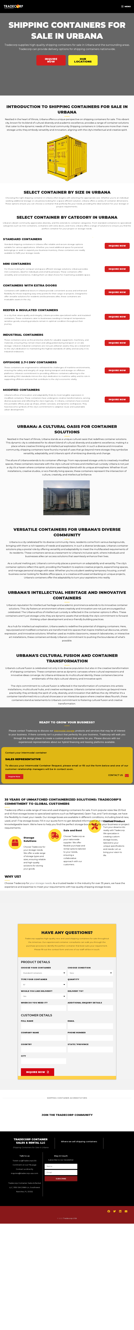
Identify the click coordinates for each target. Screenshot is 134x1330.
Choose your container (36, 968)
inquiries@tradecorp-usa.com (24, 1173)
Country (26, 1044)
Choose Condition (79, 968)
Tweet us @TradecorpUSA (25, 1161)
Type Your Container (34, 979)
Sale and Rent (72, 830)
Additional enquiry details (85, 1003)
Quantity (73, 979)
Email (71, 1021)
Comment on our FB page (25, 1165)
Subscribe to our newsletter (61, 1160)
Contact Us (115, 775)
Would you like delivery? (36, 991)
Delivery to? (75, 991)
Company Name (30, 1032)
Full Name (27, 1021)
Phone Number (77, 1032)
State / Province (78, 1044)
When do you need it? (34, 1003)
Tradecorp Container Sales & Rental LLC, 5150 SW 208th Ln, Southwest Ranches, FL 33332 (24, 1187)
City (23, 1056)
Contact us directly (24, 1169)
